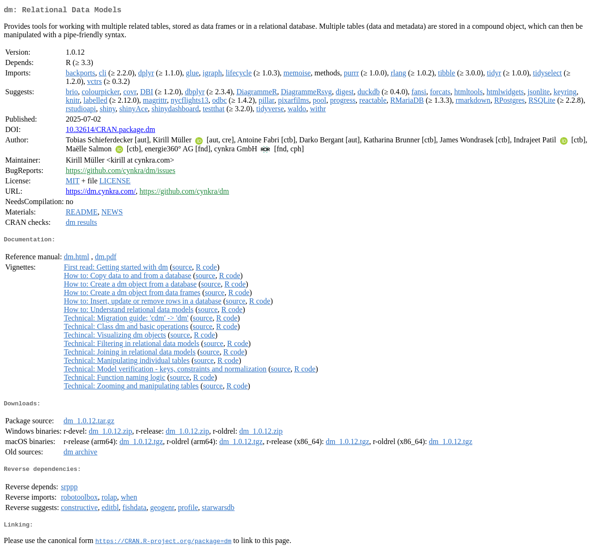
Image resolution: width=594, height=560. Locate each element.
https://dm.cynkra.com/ (100, 193)
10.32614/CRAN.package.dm (110, 131)
